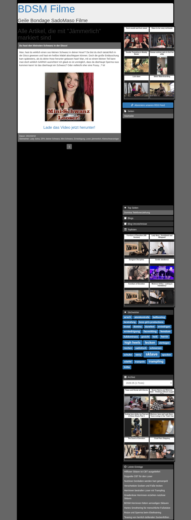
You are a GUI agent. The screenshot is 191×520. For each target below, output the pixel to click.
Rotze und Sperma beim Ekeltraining (142, 512)
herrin (164, 336)
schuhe (128, 354)
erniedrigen (164, 326)
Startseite (129, 116)
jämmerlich (96, 139)
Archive (129, 377)
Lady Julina (35, 139)
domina (138, 326)
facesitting (150, 331)
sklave (151, 354)
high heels (133, 342)
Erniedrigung (79, 139)
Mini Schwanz (67, 139)
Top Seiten (131, 208)
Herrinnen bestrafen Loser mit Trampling (144, 490)
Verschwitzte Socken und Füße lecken (143, 485)
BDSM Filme (46, 8)
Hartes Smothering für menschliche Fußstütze (147, 508)
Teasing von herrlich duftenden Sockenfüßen (146, 517)
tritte (127, 367)
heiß (155, 336)
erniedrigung (132, 331)
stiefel (127, 361)
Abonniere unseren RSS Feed (148, 105)
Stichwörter (131, 312)
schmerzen (156, 348)
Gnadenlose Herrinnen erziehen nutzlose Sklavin (145, 497)
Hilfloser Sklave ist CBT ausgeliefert (142, 471)
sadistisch (140, 348)
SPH (43, 139)
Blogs (128, 218)
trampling (156, 361)
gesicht (145, 336)
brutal (127, 326)
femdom (165, 331)
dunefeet (149, 326)
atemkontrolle (142, 317)
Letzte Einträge (133, 467)
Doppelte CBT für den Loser (138, 476)
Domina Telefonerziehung (137, 212)
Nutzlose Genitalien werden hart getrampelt (146, 481)
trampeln (140, 361)
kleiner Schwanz (53, 139)
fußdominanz (131, 336)
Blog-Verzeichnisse (135, 224)
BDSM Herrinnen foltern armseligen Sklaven (146, 503)
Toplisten (130, 229)
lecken (150, 342)
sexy (138, 354)
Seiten (129, 111)
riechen (128, 348)
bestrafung (130, 322)
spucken (166, 354)
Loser (88, 139)
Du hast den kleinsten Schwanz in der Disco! (43, 45)
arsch (127, 317)
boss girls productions (151, 322)
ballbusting (159, 317)
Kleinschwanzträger (110, 139)
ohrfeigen (164, 343)
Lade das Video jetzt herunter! (69, 127)
